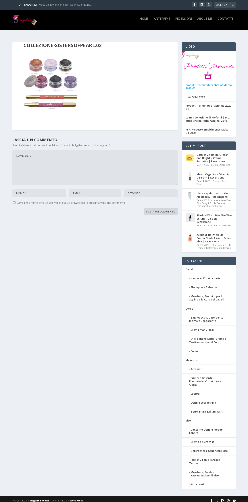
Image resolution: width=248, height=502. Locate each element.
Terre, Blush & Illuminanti (207, 409)
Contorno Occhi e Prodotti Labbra (206, 428)
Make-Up (191, 357)
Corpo (189, 306)
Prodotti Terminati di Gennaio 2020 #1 (208, 104)
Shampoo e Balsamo (204, 284)
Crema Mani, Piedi (202, 327)
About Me (204, 21)
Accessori (196, 366)
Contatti (225, 21)
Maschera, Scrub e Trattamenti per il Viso (204, 471)
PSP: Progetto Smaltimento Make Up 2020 (207, 128)
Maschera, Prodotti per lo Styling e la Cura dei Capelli (206, 295)
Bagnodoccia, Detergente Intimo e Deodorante (206, 316)
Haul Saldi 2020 (195, 94)
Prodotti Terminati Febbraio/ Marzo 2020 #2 (209, 84)
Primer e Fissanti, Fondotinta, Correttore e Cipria (205, 378)
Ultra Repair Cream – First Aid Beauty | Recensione (213, 192)
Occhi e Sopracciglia (203, 400)
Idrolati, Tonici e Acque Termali (204, 458)
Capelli (190, 266)
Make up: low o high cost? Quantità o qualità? (65, 4)
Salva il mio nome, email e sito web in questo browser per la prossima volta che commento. (71, 200)
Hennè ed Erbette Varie (205, 275)
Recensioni (183, 21)
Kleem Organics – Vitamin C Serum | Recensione (213, 173)
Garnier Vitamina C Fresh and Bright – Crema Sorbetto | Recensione (212, 155)
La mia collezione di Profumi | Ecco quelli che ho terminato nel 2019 (208, 116)
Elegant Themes (39, 497)
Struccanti (197, 481)
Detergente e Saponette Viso (209, 448)
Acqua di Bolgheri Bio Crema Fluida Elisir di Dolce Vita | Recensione (214, 235)
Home (144, 21)
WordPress (76, 497)
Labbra (195, 391)
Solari (194, 348)
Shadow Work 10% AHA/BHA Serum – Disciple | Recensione (214, 216)
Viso (188, 417)
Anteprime (162, 21)
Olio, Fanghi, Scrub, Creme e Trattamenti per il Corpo (211, 202)
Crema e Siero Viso (220, 162)
